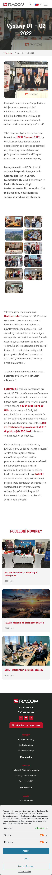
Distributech (11, 316)
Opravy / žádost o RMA (26, 775)
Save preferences (26, 866)
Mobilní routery (26, 745)
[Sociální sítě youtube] (26, 718)
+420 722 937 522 (26, 711)
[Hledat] (30, 4)
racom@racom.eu (26, 707)
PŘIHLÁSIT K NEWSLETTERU (26, 725)
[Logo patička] (26, 701)
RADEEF (39, 474)
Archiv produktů (26, 781)
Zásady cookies (24, 872)
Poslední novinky (26, 531)
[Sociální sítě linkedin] (21, 718)
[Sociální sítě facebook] (31, 718)
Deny (26, 858)
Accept (26, 850)
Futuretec (10, 388)
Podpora (26, 765)
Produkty (26, 735)
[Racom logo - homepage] (13, 4)
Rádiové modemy (26, 739)
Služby (26, 796)
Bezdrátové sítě (26, 800)
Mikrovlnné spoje (26, 750)
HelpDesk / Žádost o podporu (26, 770)
